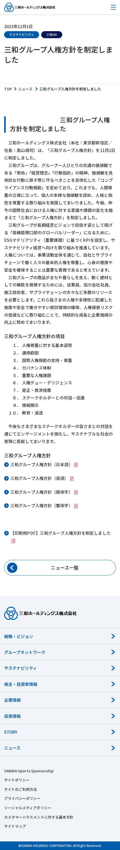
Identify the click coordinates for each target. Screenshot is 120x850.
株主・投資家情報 (20, 684)
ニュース (25, 88)
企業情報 (12, 700)
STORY (10, 732)
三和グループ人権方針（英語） (39, 478)
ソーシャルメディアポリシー (27, 807)
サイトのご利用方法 (20, 789)
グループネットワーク (25, 652)
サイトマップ (15, 826)
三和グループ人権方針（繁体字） (41, 505)
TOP (8, 88)
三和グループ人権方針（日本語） (41, 464)
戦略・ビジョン (18, 636)
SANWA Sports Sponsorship (29, 770)
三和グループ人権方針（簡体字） (41, 492)
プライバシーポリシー (22, 798)
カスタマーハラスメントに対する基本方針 (38, 817)
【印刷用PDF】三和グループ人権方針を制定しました (60, 533)
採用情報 (12, 716)
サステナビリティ (20, 668)
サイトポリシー (17, 779)
